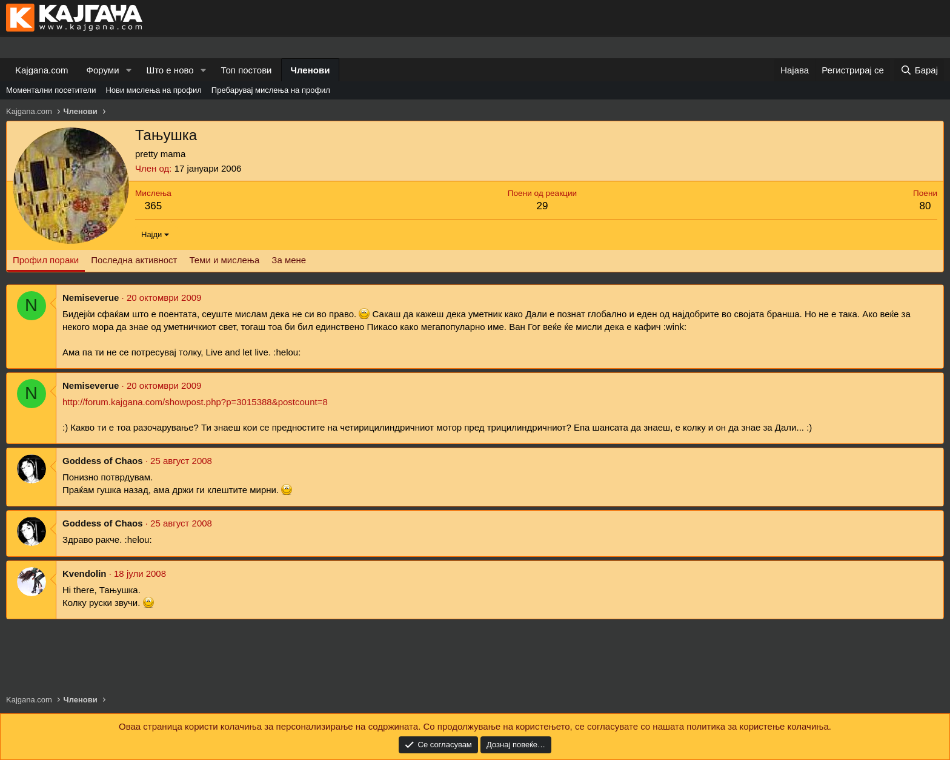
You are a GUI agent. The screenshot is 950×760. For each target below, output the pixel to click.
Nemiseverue (90, 297)
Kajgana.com (41, 70)
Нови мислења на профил (153, 90)
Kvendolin (84, 573)
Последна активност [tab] (134, 260)
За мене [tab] (288, 260)
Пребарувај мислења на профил (270, 90)
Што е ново (169, 70)
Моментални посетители (51, 90)
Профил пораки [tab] (46, 260)
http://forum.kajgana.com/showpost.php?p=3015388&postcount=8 (195, 402)
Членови (310, 70)
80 (925, 206)
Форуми (103, 70)
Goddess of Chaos (102, 461)
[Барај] (919, 70)
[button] (128, 70)
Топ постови (246, 70)
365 (153, 206)
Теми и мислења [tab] (224, 260)
